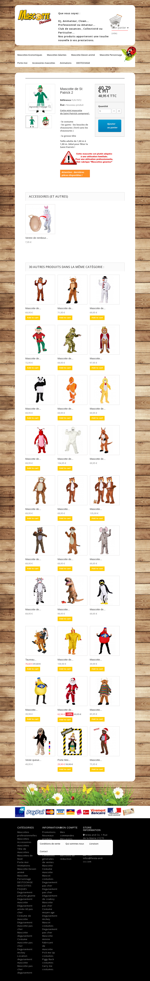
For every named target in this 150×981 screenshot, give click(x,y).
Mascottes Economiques (29, 54)
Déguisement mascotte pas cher (25, 926)
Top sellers (48, 842)
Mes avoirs (66, 838)
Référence (65, 100)
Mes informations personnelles (67, 849)
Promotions (48, 832)
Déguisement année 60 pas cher (25, 909)
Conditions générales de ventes (48, 859)
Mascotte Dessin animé (83, 54)
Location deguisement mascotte (24, 959)
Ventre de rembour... (36, 237)
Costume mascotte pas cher (25, 942)
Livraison (47, 852)
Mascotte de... (33, 308)
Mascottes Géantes (56, 54)
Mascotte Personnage (111, 54)
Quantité (103, 106)
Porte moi (22, 62)
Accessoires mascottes (43, 62)
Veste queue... (33, 760)
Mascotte (47, 865)
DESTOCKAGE (83, 62)
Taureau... (31, 659)
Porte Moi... (64, 760)
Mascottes (23, 838)
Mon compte (69, 827)
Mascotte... (96, 358)
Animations (65, 62)
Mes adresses (68, 842)
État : (63, 104)
